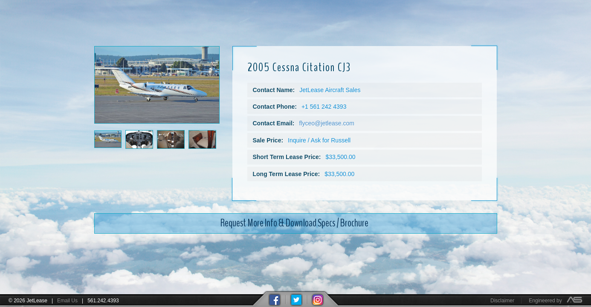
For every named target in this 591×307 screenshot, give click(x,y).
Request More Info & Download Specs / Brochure (294, 218)
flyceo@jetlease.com (326, 118)
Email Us (67, 301)
